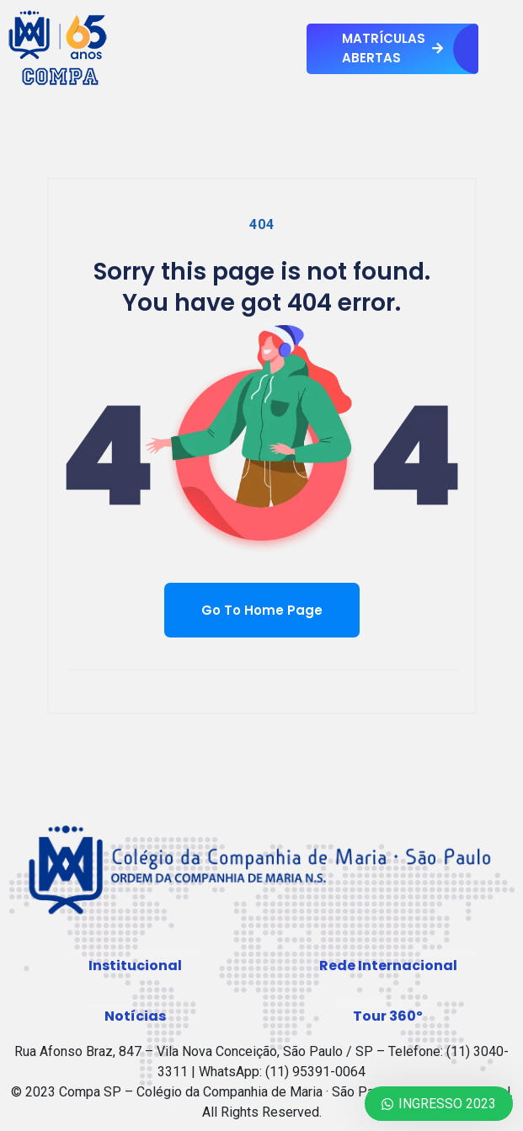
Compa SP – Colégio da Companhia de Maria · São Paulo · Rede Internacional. (286, 1092)
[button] (135, 966)
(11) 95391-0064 (315, 1072)
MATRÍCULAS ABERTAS (392, 48)
